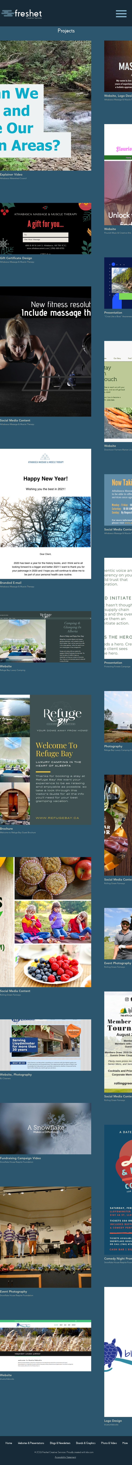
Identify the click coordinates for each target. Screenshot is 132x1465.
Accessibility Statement (65, 1457)
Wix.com (89, 1452)
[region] (121, 13)
